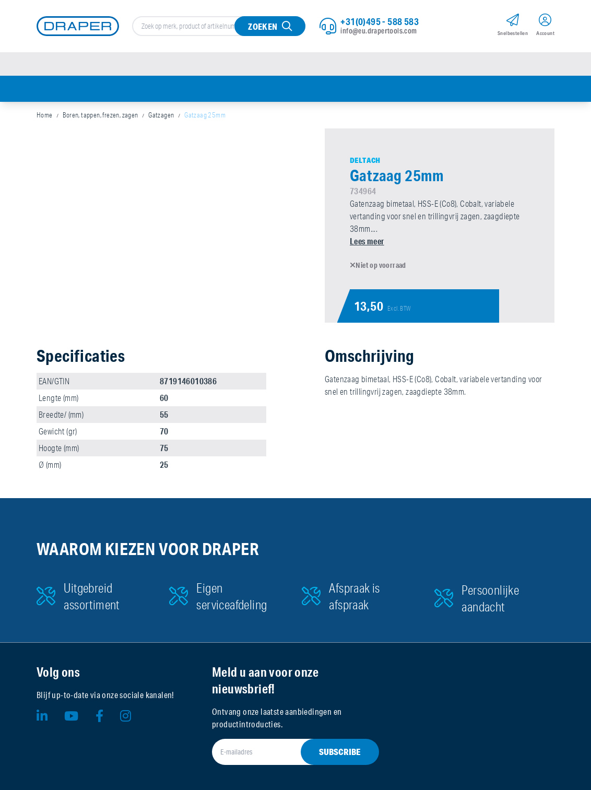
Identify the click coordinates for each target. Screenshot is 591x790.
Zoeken (262, 26)
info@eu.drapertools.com (378, 31)
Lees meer (367, 240)
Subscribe (340, 751)
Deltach (365, 160)
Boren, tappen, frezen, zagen (100, 115)
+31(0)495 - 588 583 (379, 21)
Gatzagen (161, 115)
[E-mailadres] (283, 752)
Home (45, 115)
